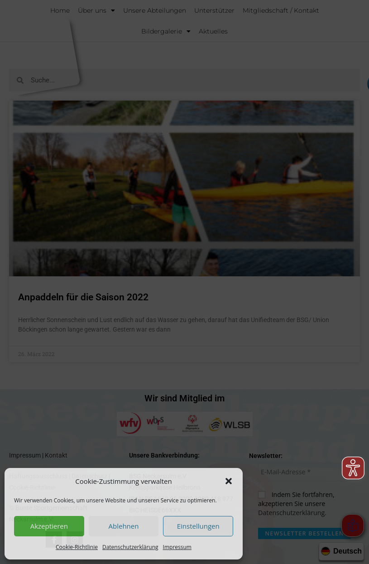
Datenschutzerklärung (130, 547)
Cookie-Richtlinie (77, 547)
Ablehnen (124, 525)
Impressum (177, 547)
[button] (228, 481)
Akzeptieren (49, 525)
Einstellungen (198, 525)
